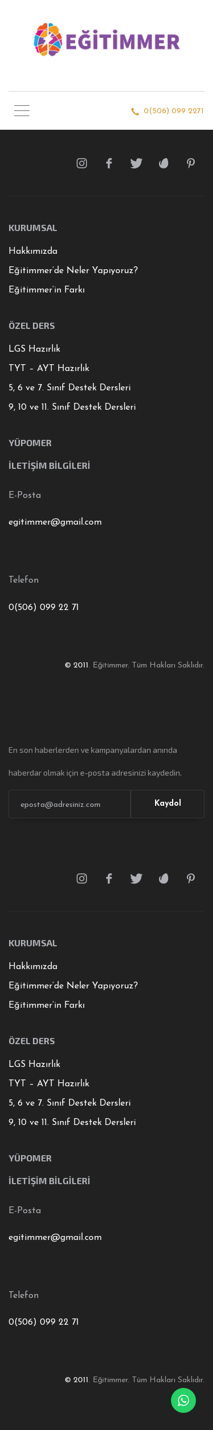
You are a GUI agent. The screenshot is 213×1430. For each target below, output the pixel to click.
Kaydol (167, 804)
